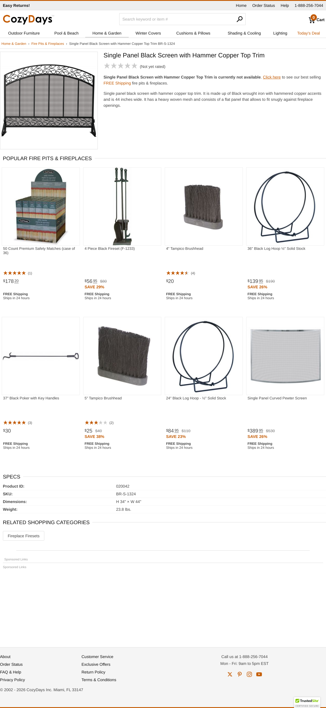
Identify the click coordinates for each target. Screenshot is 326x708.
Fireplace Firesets (23, 536)
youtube (259, 674)
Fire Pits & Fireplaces (47, 44)
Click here (272, 77)
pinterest (239, 674)
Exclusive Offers (96, 664)
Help (285, 5)
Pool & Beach (66, 33)
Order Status (263, 5)
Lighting (280, 33)
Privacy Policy (12, 679)
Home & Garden (106, 33)
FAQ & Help (10, 672)
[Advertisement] (163, 605)
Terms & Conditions (99, 679)
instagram (249, 674)
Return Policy (93, 672)
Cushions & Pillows (193, 33)
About (5, 656)
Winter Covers (148, 33)
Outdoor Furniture (24, 33)
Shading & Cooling (244, 33)
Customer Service (97, 656)
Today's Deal (308, 33)
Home (241, 5)
